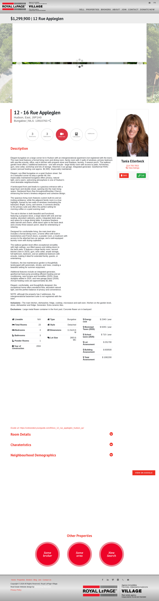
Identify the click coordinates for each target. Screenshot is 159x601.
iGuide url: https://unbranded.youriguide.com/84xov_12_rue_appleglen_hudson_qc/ (47, 428)
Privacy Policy (16, 590)
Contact (133, 9)
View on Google (144, 473)
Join (124, 9)
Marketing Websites (43, 587)
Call (141, 175)
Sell (81, 9)
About (116, 9)
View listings (132, 168)
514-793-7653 (132, 166)
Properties (92, 9)
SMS (124, 175)
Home (13, 580)
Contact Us (47, 580)
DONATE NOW (147, 9)
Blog (35, 580)
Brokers (106, 9)
